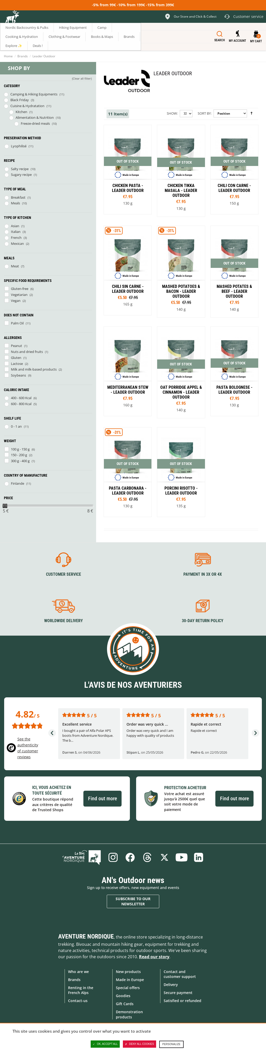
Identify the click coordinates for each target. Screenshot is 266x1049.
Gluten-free (19, 288)
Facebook (130, 857)
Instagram (113, 857)
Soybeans (18, 375)
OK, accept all (105, 1044)
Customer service (63, 574)
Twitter (164, 857)
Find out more (102, 798)
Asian (15, 226)
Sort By (204, 113)
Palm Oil (17, 323)
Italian (16, 231)
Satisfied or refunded (182, 1000)
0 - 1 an (16, 426)
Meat (15, 266)
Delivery (171, 984)
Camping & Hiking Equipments (33, 94)
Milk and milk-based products (34, 369)
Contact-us (78, 1000)
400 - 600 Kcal (21, 397)
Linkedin (198, 857)
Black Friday (19, 100)
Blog (81, 857)
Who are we (78, 971)
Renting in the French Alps (80, 990)
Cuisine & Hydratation (27, 105)
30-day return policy (202, 620)
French (16, 237)
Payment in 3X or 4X (202, 574)
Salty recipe (20, 168)
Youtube (181, 857)
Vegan (16, 300)
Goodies (123, 995)
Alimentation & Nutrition (35, 117)
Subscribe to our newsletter (133, 901)
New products (128, 971)
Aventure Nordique (86, 936)
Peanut (16, 345)
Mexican (17, 243)
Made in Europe (130, 979)
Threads (147, 857)
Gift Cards (125, 1003)
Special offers (128, 987)
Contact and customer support (180, 974)
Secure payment (178, 992)
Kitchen (21, 111)
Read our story (154, 957)
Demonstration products (129, 1014)
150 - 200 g (19, 455)
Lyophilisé (18, 146)
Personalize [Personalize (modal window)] (171, 1044)
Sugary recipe (21, 174)
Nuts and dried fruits (27, 351)
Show (172, 113)
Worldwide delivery (63, 620)
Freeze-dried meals (35, 123)
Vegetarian (19, 294)
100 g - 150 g (20, 449)
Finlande (17, 483)
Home (8, 56)
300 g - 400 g (20, 460)
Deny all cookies (139, 1044)
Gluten (16, 357)
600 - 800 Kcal (21, 403)
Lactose (17, 363)
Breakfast (18, 197)
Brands (22, 56)
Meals (15, 203)
